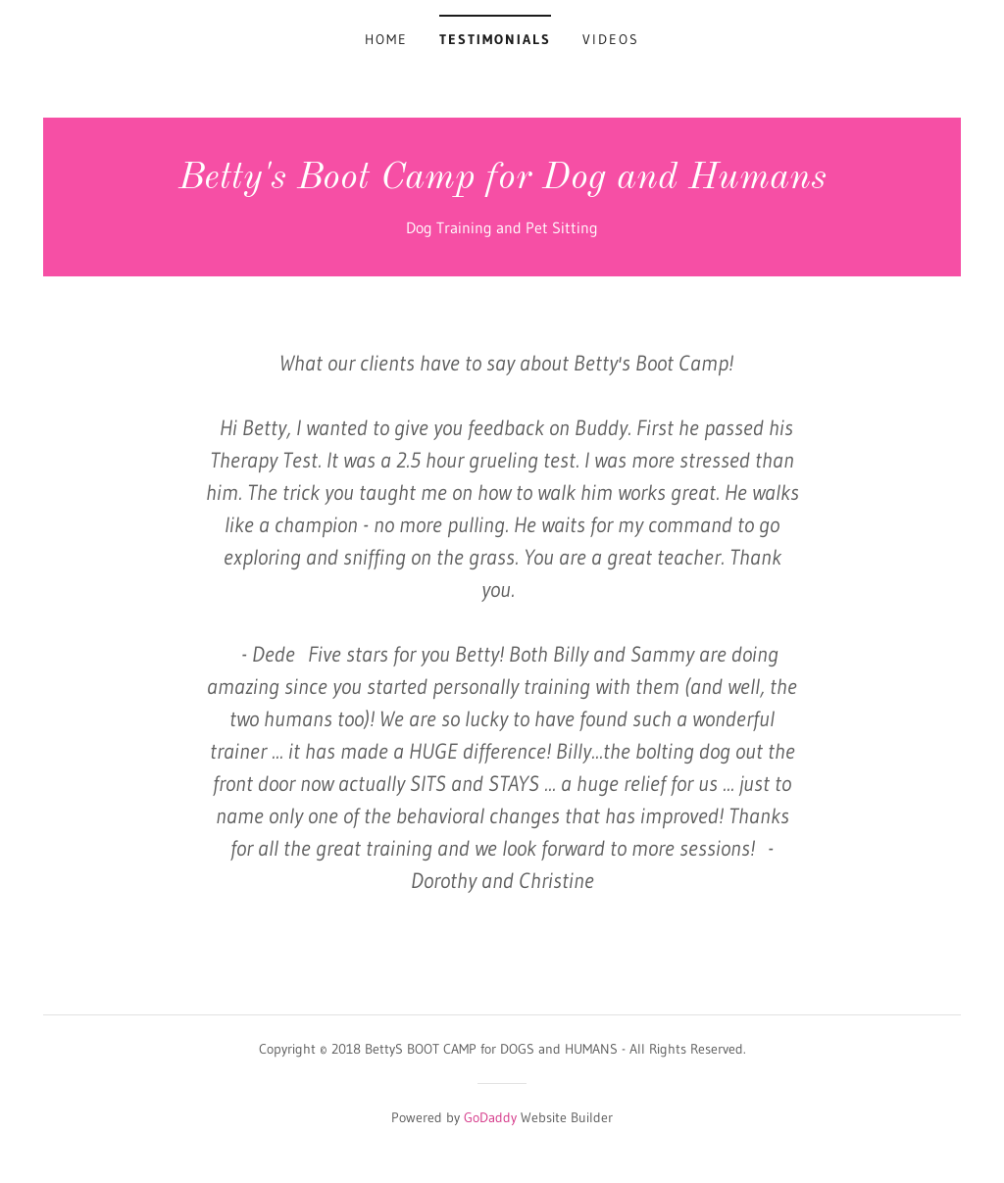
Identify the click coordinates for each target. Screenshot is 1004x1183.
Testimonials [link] (495, 39)
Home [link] (386, 39)
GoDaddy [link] (490, 1117)
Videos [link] (610, 39)
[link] (502, 182)
